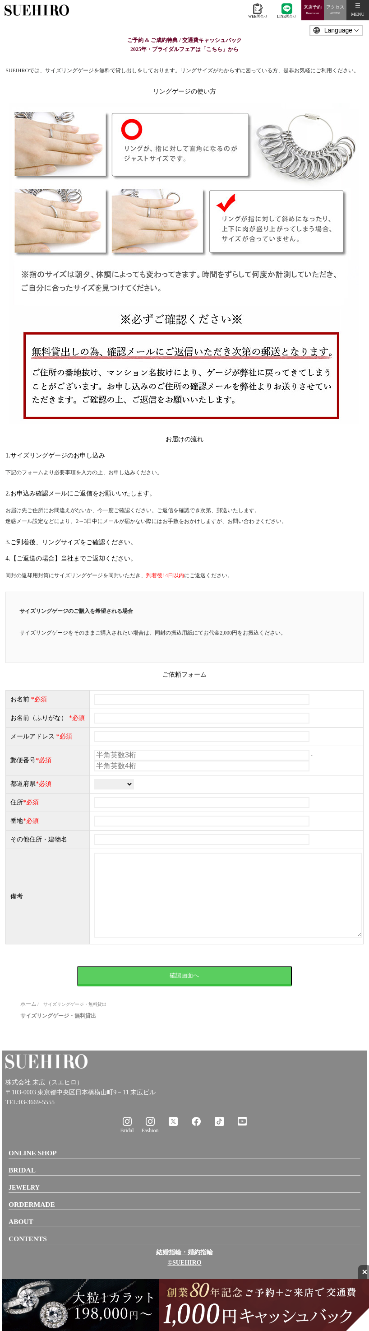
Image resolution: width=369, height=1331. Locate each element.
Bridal (127, 1148)
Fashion (149, 1148)
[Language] (336, 30)
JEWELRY (24, 1205)
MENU (357, 10)
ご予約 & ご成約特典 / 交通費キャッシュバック (184, 40)
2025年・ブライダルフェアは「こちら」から (184, 49)
